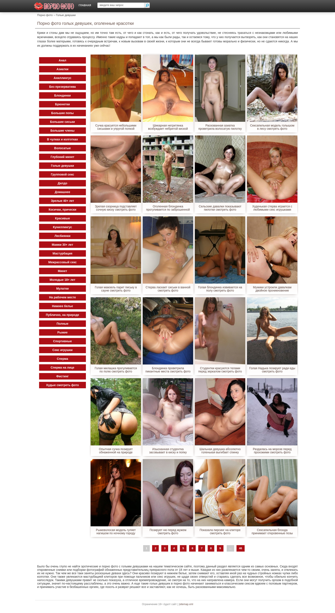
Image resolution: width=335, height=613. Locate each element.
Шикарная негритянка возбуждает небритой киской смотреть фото (168, 127)
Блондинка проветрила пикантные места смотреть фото (168, 370)
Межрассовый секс (62, 262)
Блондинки (62, 95)
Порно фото (45, 15)
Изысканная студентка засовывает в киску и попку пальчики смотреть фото (168, 451)
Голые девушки (66, 15)
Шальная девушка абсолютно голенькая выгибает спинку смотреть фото (220, 451)
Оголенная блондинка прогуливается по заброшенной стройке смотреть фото (168, 208)
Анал (62, 60)
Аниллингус (62, 78)
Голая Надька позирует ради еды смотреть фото (272, 370)
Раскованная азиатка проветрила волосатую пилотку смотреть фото (220, 127)
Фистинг (62, 376)
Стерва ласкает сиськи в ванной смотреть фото (167, 289)
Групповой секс (62, 174)
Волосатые (62, 148)
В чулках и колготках (62, 139)
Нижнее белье (62, 306)
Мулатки (62, 288)
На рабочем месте (62, 297)
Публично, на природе (62, 315)
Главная (85, 5)
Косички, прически (62, 209)
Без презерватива (62, 86)
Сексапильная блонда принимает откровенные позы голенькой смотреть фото (272, 531)
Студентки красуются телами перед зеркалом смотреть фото (220, 370)
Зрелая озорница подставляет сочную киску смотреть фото (116, 208)
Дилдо (63, 183)
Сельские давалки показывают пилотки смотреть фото (220, 208)
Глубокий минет (63, 157)
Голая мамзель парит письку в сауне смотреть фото (116, 289)
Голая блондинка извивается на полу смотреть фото (220, 289)
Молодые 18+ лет (62, 279)
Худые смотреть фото (62, 385)
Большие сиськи (62, 121)
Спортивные (62, 341)
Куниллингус (62, 227)
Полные (62, 323)
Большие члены (63, 130)
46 (240, 548)
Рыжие (62, 332)
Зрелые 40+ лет (62, 200)
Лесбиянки (63, 236)
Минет (62, 271)
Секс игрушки (63, 350)
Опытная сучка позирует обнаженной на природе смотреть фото (116, 451)
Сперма (62, 358)
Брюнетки (62, 104)
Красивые (62, 218)
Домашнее (62, 192)
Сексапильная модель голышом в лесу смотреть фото (272, 127)
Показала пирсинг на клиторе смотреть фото (220, 531)
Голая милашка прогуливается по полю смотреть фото (116, 370)
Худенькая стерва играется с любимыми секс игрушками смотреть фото (272, 208)
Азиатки (63, 69)
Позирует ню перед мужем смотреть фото (168, 531)
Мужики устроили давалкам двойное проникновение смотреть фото (272, 289)
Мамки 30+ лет (62, 244)
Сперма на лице (63, 367)
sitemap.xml (186, 604)
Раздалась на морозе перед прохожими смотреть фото (272, 451)
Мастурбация (63, 253)
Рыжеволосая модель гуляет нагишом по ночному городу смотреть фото (116, 531)
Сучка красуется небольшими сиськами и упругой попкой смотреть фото (116, 127)
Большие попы (62, 113)
